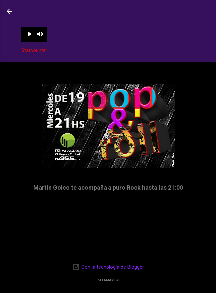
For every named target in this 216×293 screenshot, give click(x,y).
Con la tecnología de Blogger (108, 267)
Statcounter (34, 50)
